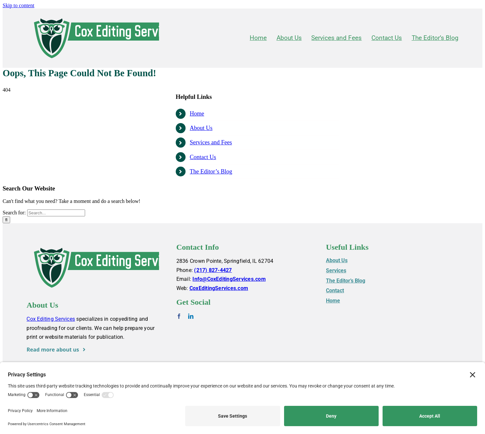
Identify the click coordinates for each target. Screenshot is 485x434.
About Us (201, 128)
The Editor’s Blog (211, 171)
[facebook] (179, 316)
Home (197, 113)
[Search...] (56, 212)
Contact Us (203, 157)
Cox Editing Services (51, 319)
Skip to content (18, 5)
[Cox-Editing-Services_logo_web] (108, 16)
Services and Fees (211, 142)
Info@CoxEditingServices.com (228, 279)
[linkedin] (190, 316)
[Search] (6, 219)
